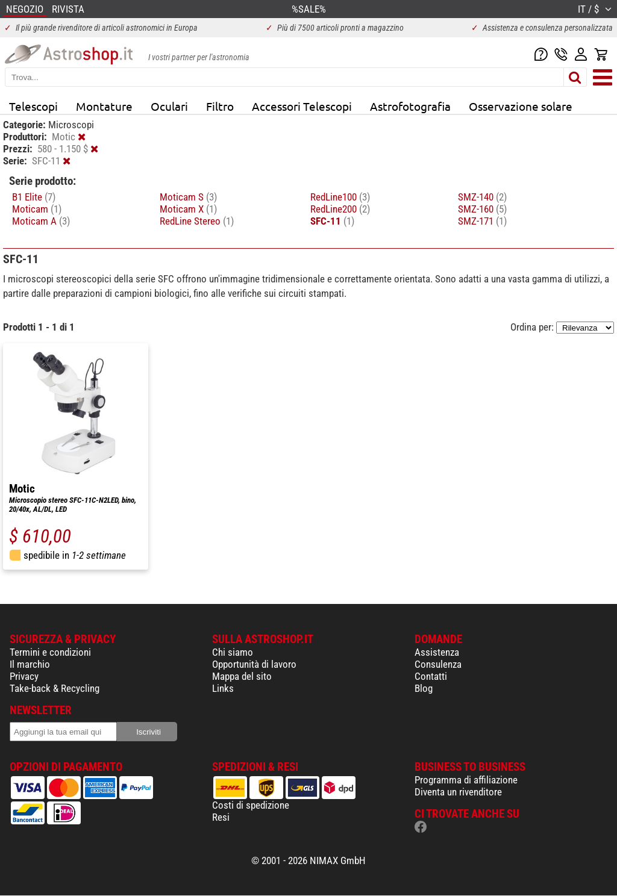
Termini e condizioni (50, 652)
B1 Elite (33, 197)
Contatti (431, 676)
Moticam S (188, 197)
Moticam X (188, 209)
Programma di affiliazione (466, 780)
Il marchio (30, 664)
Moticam (36, 209)
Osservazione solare (520, 106)
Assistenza (437, 652)
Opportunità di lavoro (254, 664)
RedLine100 (340, 197)
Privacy (24, 676)
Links (223, 688)
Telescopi (33, 106)
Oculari (169, 106)
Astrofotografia (410, 106)
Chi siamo (232, 652)
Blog (424, 688)
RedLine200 (340, 209)
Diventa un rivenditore (458, 792)
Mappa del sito (242, 676)
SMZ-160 (482, 209)
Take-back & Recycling (54, 688)
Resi (221, 817)
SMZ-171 (482, 221)
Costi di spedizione (250, 805)
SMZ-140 (482, 197)
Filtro (220, 106)
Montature (104, 106)
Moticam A (41, 221)
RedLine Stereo (197, 221)
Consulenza (438, 664)
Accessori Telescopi (302, 106)
